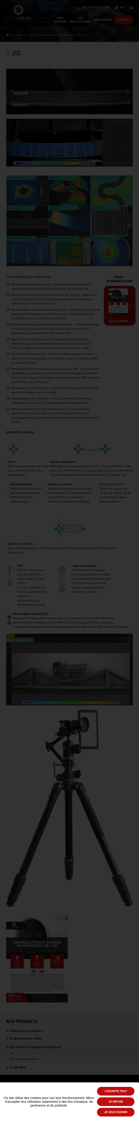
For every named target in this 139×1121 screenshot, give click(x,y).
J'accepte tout (115, 1091)
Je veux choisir (115, 1112)
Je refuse (115, 1101)
